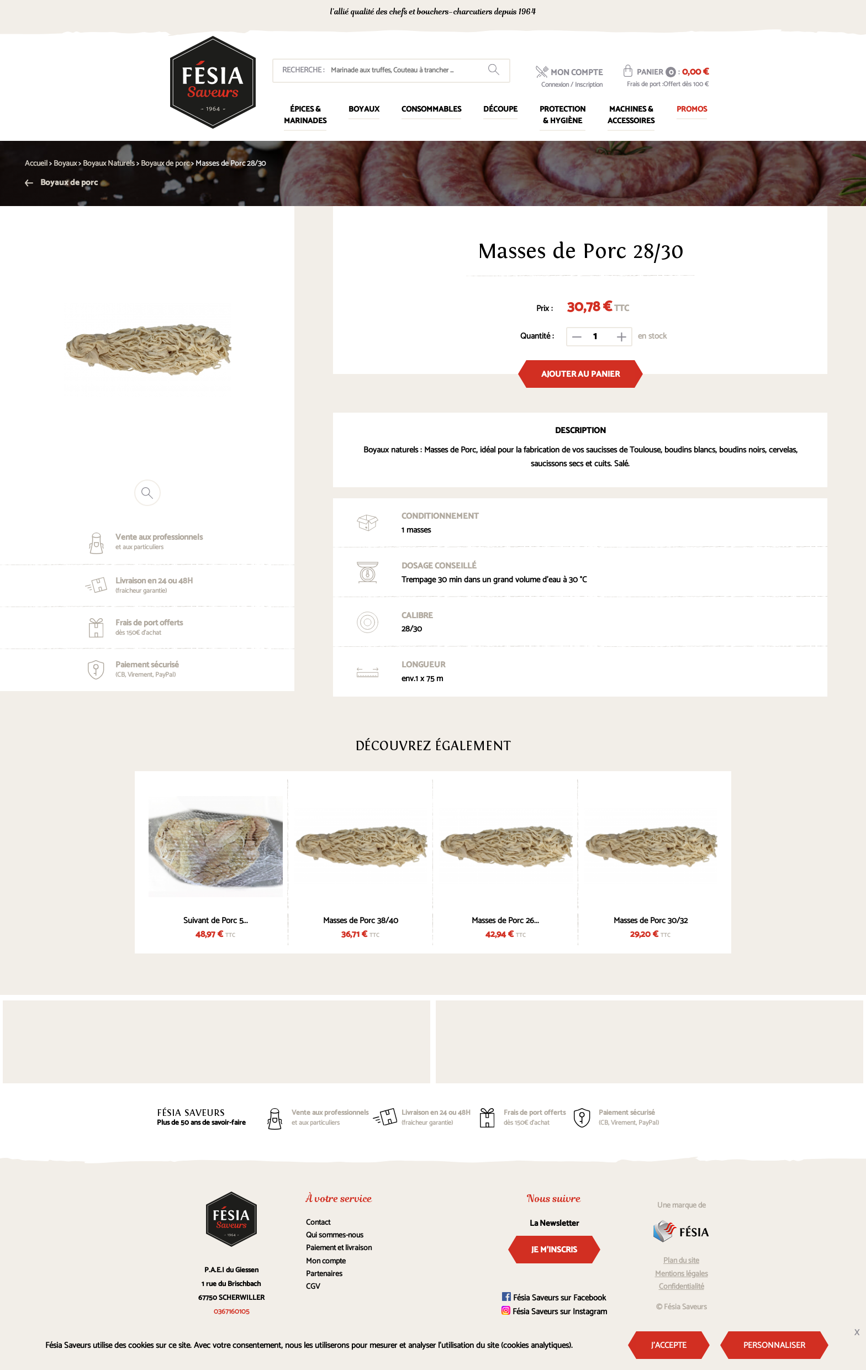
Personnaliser (774, 1345)
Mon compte (326, 1261)
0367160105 (610, 13)
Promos (692, 109)
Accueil (36, 163)
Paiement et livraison (339, 1248)
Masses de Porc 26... (505, 921)
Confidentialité (681, 1287)
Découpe (500, 109)
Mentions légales (681, 1274)
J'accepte (669, 1345)
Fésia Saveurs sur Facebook (554, 1298)
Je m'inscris (554, 1250)
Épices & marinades (305, 115)
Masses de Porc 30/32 (651, 921)
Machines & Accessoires (631, 115)
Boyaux (363, 109)
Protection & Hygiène (562, 115)
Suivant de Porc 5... (215, 921)
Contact (318, 1222)
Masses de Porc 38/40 (360, 921)
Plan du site (681, 1261)
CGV (313, 1287)
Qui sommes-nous (334, 1235)
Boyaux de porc (61, 182)
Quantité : (537, 336)
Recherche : (303, 70)
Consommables (431, 109)
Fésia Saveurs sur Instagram (554, 1312)
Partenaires (324, 1274)
